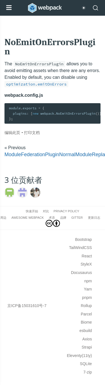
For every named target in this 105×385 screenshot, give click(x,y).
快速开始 (32, 211)
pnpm (87, 297)
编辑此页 (12, 132)
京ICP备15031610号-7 (26, 305)
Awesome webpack (27, 217)
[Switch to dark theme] (83, 8)
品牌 (63, 217)
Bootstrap (83, 239)
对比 (46, 211)
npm (88, 281)
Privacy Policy (66, 211)
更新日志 (94, 217)
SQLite (86, 363)
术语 (52, 217)
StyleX (86, 264)
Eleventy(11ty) (79, 355)
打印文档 (32, 132)
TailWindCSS (80, 247)
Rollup (86, 305)
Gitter (77, 217)
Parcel (86, 314)
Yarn (88, 289)
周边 (3, 217)
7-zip (87, 372)
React (87, 256)
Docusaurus (81, 272)
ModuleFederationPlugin (31, 154)
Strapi (87, 347)
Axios (87, 339)
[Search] (95, 8)
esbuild (86, 330)
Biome (86, 322)
